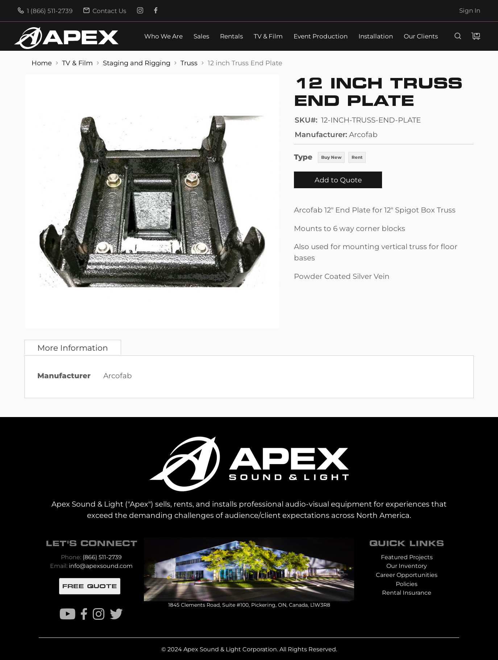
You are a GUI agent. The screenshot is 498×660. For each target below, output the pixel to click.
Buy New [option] (331, 157)
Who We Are (163, 36)
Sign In (469, 10)
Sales (201, 36)
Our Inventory (406, 565)
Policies (407, 584)
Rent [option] (357, 157)
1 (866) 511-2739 (45, 11)
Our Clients (421, 36)
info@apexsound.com (101, 565)
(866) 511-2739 (102, 557)
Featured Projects (407, 557)
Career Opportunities (406, 575)
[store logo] (66, 38)
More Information (72, 348)
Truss (189, 63)
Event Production (321, 36)
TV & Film (268, 36)
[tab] (72, 347)
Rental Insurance (406, 592)
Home (43, 63)
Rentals (231, 36)
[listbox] (342, 158)
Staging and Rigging (137, 63)
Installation (375, 36)
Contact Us (104, 11)
